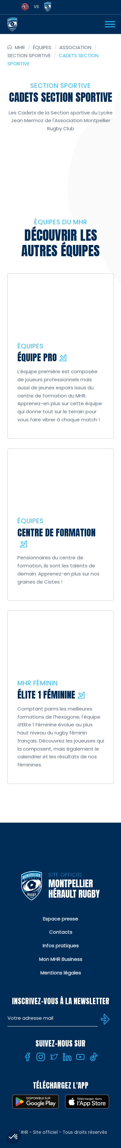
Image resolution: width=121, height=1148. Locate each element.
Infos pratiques (61, 945)
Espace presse (60, 918)
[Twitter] (54, 1057)
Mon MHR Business (60, 959)
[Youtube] (80, 1057)
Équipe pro (37, 357)
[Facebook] (27, 1057)
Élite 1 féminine (46, 694)
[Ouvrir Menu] (110, 24)
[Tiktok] (93, 1057)
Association (75, 47)
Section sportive (29, 55)
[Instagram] (40, 1057)
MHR (20, 47)
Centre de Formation (56, 532)
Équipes (42, 47)
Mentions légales (60, 972)
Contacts (60, 932)
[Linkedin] (67, 1057)
